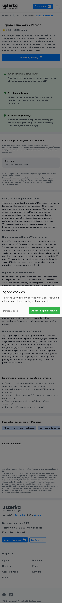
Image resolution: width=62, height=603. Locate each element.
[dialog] (31, 301)
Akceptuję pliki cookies (44, 310)
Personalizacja (10, 310)
